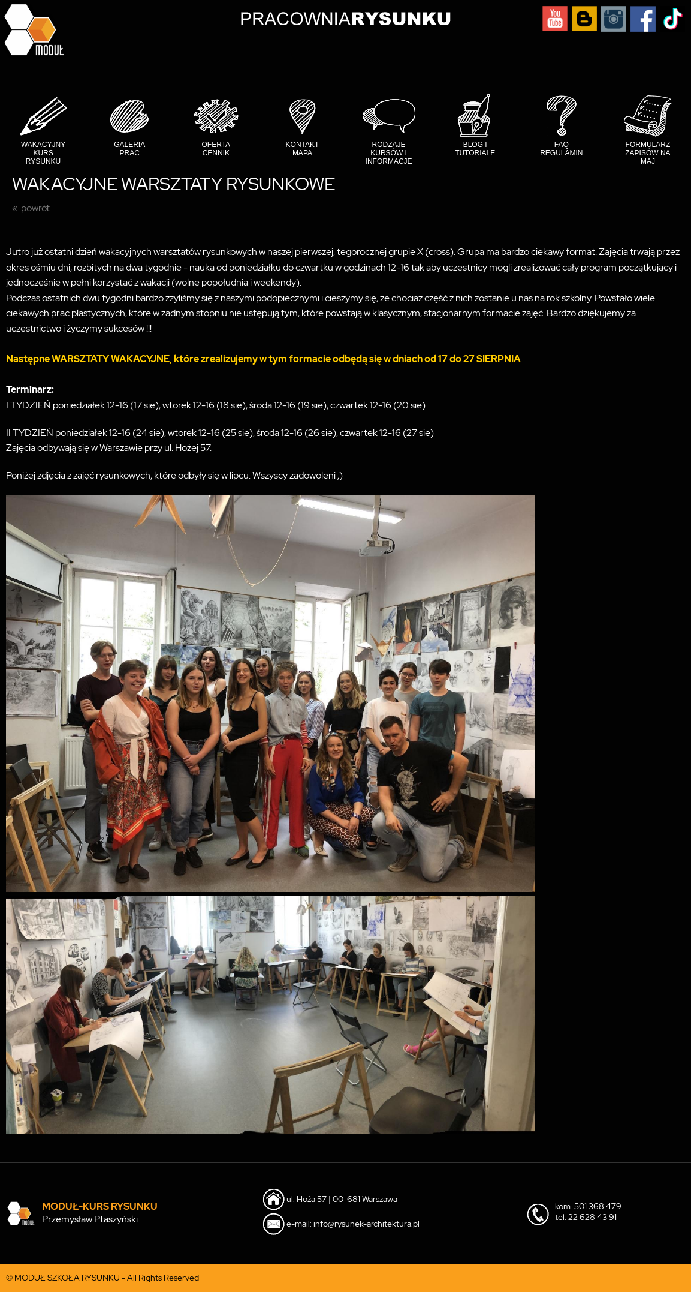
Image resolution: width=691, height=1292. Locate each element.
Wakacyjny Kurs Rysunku (43, 153)
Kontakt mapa (302, 148)
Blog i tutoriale (475, 148)
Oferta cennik (216, 148)
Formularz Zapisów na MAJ (647, 153)
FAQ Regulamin (561, 148)
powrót (35, 208)
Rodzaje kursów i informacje (389, 153)
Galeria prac (129, 148)
